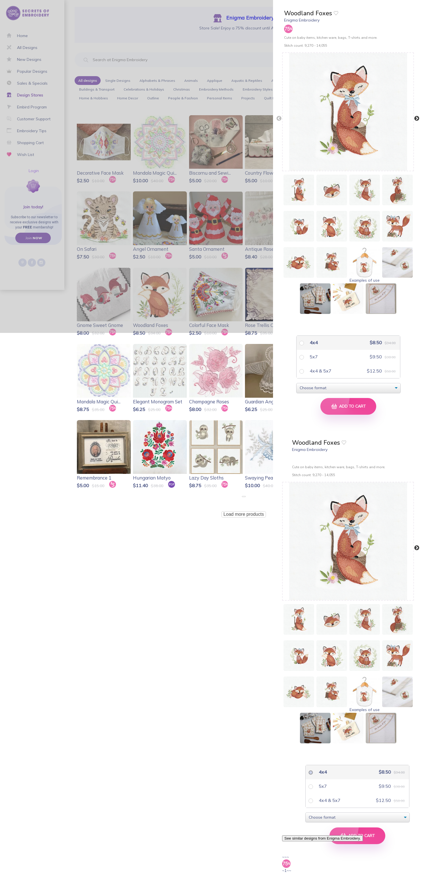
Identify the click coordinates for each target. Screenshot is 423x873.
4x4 (313, 342)
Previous (279, 118)
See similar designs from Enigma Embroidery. (322, 838)
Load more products (243, 514)
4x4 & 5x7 (319, 370)
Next (417, 118)
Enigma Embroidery (302, 20)
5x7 (313, 356)
